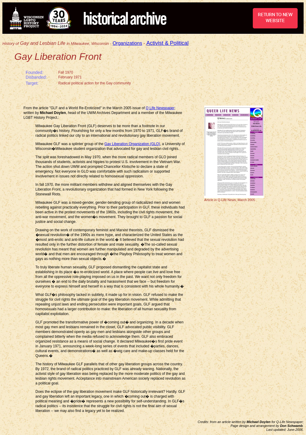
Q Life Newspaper (160, 108)
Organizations (127, 43)
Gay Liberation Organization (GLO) (132, 144)
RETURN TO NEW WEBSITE (275, 18)
